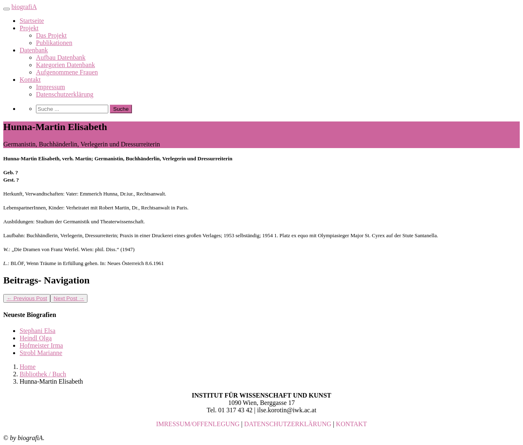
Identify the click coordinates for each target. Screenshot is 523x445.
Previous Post (27, 298)
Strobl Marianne (41, 352)
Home (28, 366)
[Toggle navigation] (6, 9)
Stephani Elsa (38, 330)
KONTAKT (351, 423)
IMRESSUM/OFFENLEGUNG (197, 423)
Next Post (69, 298)
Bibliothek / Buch (43, 374)
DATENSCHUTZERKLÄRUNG (287, 423)
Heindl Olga (36, 338)
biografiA (24, 6)
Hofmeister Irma (41, 345)
